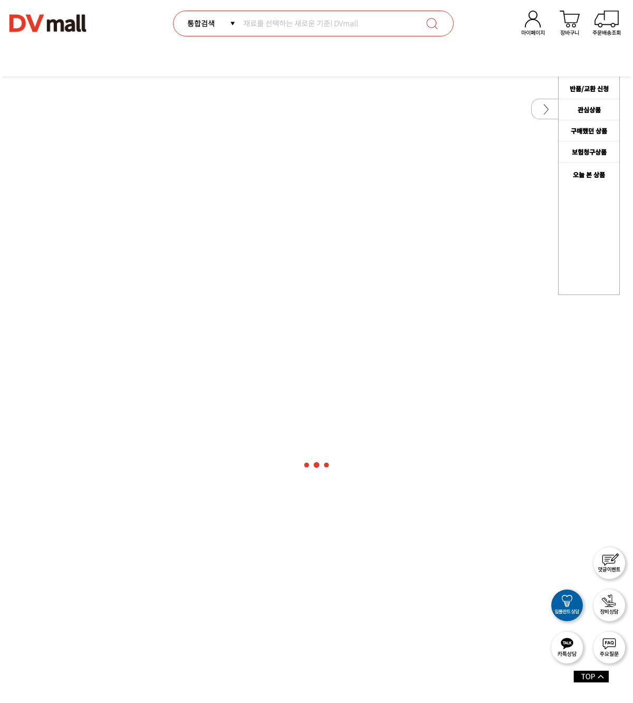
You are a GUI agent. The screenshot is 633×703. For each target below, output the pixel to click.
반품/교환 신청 (589, 88)
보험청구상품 (589, 151)
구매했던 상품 (589, 130)
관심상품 (589, 109)
